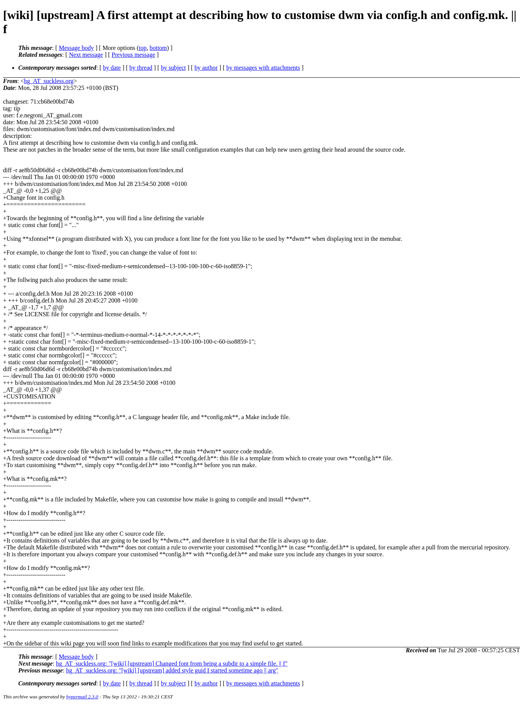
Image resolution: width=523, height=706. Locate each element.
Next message (86, 54)
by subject (173, 67)
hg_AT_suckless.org (49, 81)
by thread (141, 67)
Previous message (133, 54)
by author (206, 67)
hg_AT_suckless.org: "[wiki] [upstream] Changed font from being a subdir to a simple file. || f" (172, 663)
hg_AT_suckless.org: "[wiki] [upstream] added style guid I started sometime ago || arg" (172, 670)
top (142, 48)
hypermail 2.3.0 (82, 697)
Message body (76, 48)
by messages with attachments (263, 67)
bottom (158, 48)
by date (112, 67)
